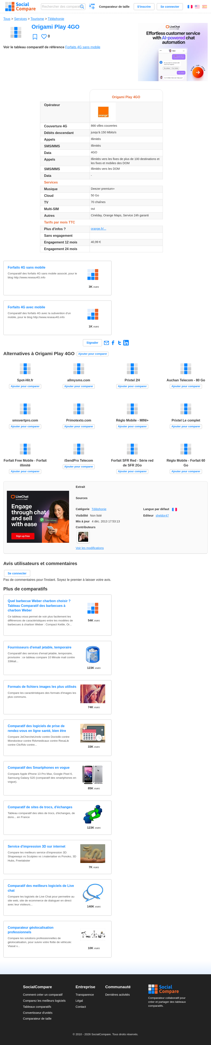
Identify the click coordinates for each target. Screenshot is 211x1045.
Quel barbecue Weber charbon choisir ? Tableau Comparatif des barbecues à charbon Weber (39, 605)
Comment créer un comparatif (42, 994)
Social (168, 989)
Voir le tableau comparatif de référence (33, 47)
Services (20, 19)
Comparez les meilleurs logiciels (44, 1000)
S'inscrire (144, 6)
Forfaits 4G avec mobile (26, 307)
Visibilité (82, 515)
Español (204, 6)
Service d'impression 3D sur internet (36, 846)
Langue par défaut (156, 509)
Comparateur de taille (114, 6)
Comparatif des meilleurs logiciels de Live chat (41, 888)
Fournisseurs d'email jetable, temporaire (39, 647)
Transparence (85, 994)
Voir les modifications (90, 548)
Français (190, 6)
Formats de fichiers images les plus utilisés (42, 686)
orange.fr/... (98, 228)
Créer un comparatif (92, 7)
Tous (6, 19)
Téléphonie (56, 19)
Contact (81, 1006)
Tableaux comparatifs (37, 1006)
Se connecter (169, 6)
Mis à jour (83, 521)
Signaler (92, 342)
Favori (35, 37)
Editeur (148, 515)
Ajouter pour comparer (92, 353)
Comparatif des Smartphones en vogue (39, 767)
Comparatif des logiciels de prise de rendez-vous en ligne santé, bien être (37, 728)
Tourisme (37, 19)
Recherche (82, 7)
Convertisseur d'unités (37, 1012)
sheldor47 (162, 515)
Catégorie (82, 509)
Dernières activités (117, 994)
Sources (82, 498)
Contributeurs (85, 527)
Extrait (80, 486)
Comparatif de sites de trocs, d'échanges (40, 807)
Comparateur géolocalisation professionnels (31, 930)
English (197, 6)
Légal (79, 1000)
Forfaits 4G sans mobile (82, 47)
